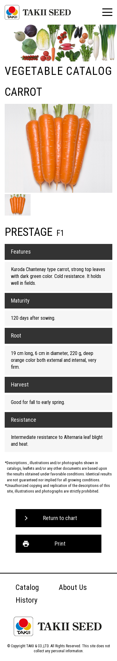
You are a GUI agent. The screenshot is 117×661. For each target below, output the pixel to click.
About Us (73, 587)
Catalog (27, 587)
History (26, 600)
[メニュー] (107, 12)
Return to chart (60, 518)
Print (60, 543)
